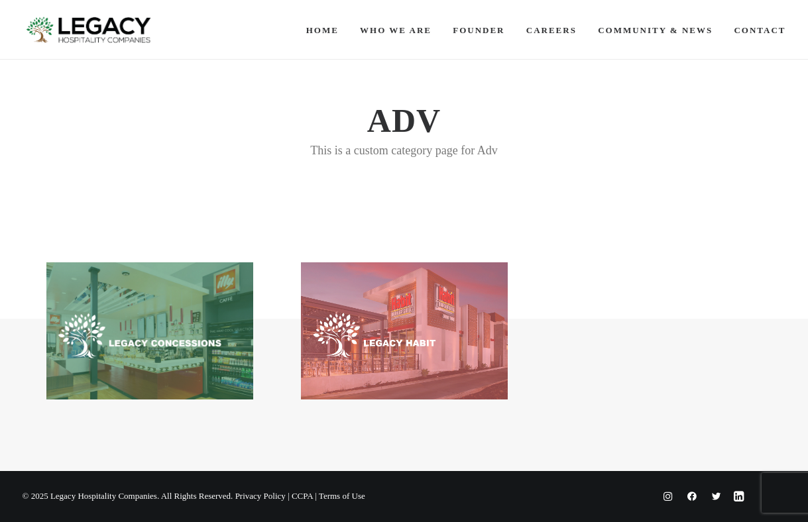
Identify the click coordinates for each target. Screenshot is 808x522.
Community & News (655, 30)
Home (322, 30)
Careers (551, 30)
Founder (478, 30)
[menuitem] (327, 30)
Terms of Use (342, 496)
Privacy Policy (260, 496)
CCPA (302, 496)
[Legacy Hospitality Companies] (89, 30)
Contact (759, 30)
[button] (149, 330)
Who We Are (396, 30)
